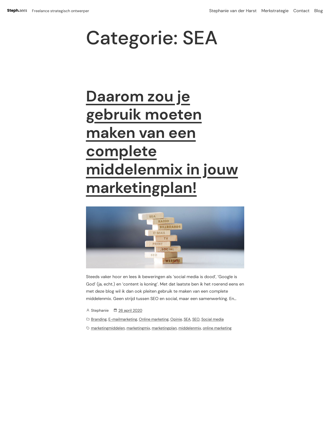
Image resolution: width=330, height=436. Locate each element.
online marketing (217, 328)
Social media (212, 319)
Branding (99, 319)
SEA (187, 319)
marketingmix (138, 328)
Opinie (176, 319)
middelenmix (189, 328)
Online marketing (154, 319)
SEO (196, 319)
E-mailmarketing (122, 319)
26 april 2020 (130, 310)
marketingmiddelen (108, 328)
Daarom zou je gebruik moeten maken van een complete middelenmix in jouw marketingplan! (162, 142)
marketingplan (164, 328)
